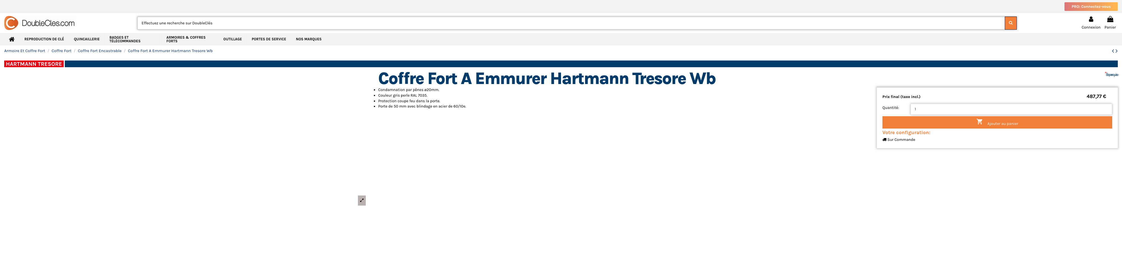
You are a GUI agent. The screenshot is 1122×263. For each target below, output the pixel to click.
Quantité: (890, 107)
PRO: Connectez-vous (1091, 6)
